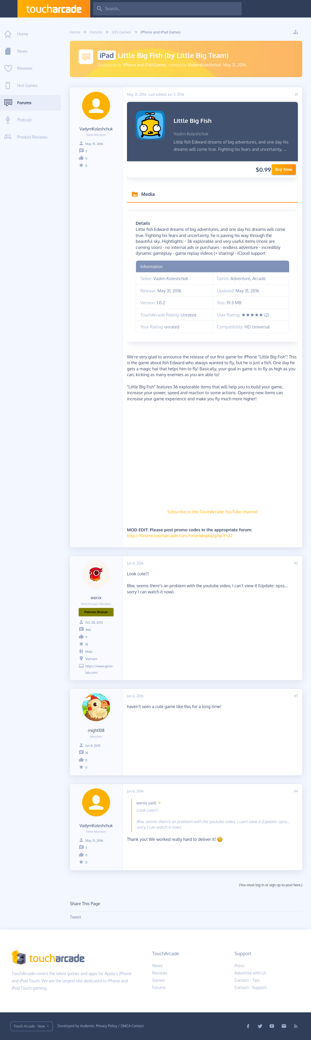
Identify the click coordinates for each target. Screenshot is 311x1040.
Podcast (24, 119)
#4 (296, 791)
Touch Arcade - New (29, 1026)
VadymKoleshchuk (204, 64)
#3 (296, 696)
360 (88, 630)
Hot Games (27, 85)
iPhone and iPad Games (145, 64)
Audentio (87, 1026)
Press (239, 965)
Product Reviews (32, 137)
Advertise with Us (250, 972)
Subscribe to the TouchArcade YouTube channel (212, 511)
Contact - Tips (246, 980)
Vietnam (91, 659)
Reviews (24, 68)
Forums (24, 102)
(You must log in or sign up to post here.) (270, 885)
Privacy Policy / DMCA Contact (120, 1026)
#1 (296, 94)
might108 (96, 730)
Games (158, 980)
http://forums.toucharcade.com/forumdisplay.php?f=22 (180, 535)
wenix (96, 597)
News (22, 51)
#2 (296, 563)
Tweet (75, 917)
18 (86, 644)
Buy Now (283, 169)
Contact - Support (250, 987)
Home (22, 33)
